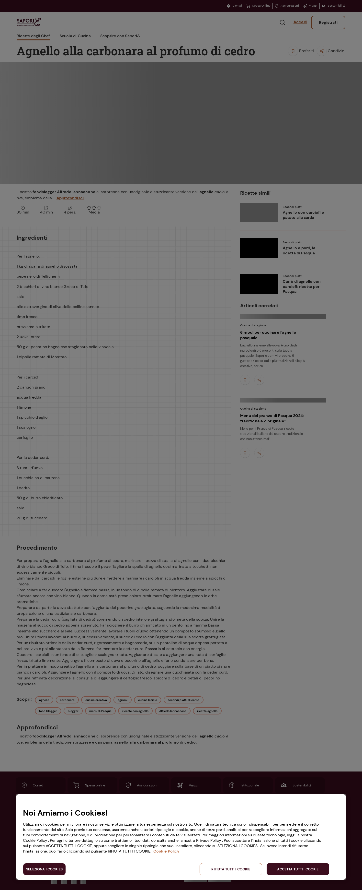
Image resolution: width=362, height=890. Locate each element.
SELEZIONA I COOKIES (44, 869)
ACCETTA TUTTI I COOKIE (297, 869)
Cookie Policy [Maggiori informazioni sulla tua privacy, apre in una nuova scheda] (166, 851)
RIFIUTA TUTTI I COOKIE (230, 869)
